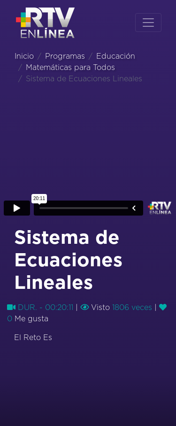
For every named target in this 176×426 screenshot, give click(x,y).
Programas (65, 56)
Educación (115, 56)
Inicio (24, 56)
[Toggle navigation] (148, 22)
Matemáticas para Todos (70, 67)
